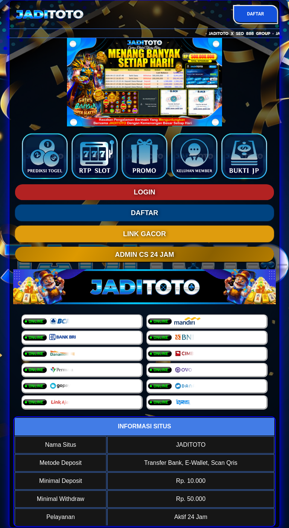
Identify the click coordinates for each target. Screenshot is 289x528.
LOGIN (144, 192)
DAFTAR (255, 14)
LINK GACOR (144, 234)
